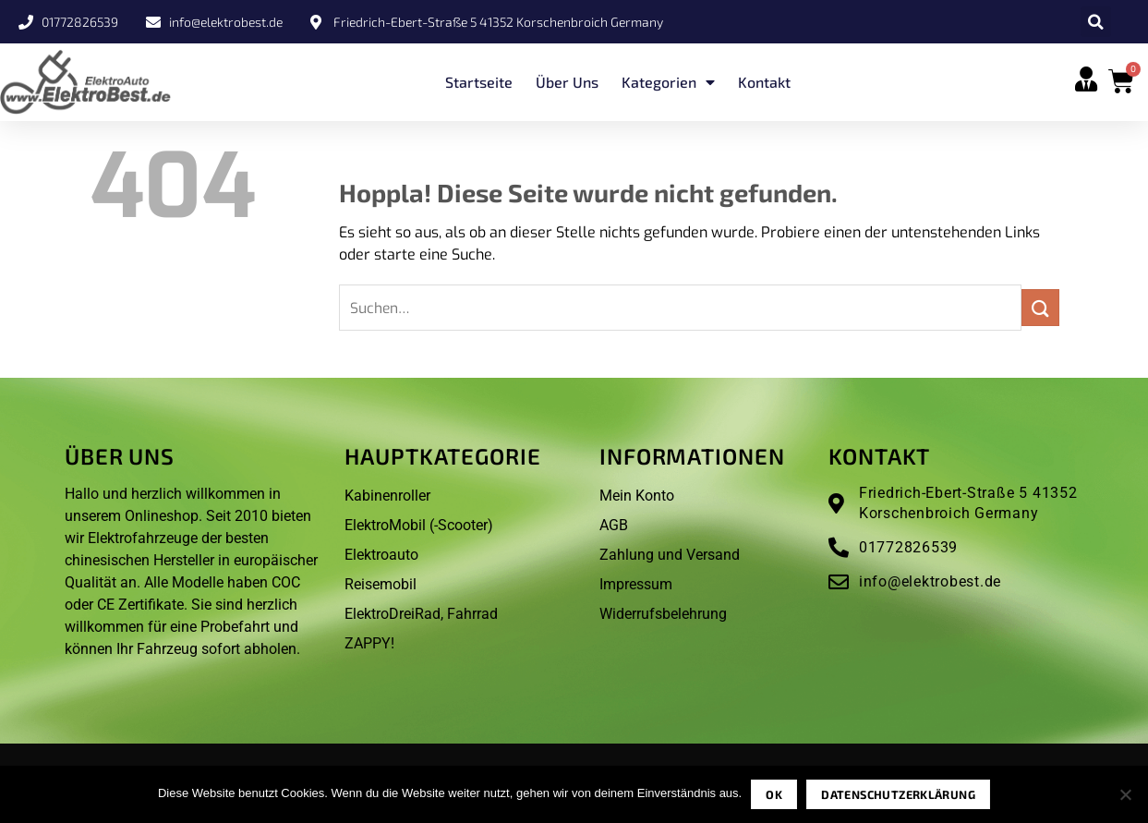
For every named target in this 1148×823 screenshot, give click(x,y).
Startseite (479, 82)
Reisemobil (380, 584)
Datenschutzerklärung (898, 794)
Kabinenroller (387, 495)
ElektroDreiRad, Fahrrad (421, 614)
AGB (613, 525)
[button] (1096, 21)
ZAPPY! (369, 643)
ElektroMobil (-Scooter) (418, 525)
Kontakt (764, 82)
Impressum (635, 584)
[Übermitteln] (1039, 307)
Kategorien (668, 82)
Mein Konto (636, 495)
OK (774, 794)
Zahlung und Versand (669, 554)
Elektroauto (381, 554)
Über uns (567, 82)
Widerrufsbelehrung (663, 614)
